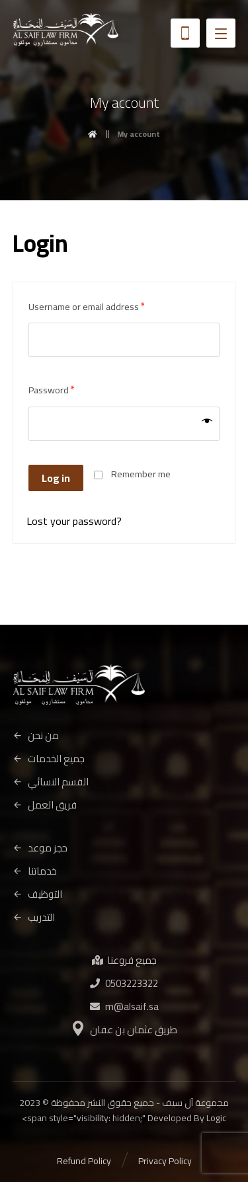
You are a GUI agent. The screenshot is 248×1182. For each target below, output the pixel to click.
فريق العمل (45, 804)
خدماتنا (35, 871)
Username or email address (86, 306)
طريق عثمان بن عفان (124, 1029)
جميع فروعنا (124, 960)
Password (51, 390)
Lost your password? (74, 521)
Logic (216, 1117)
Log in (56, 478)
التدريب (34, 917)
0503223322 (124, 983)
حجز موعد (40, 847)
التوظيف (37, 894)
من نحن (36, 735)
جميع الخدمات (49, 758)
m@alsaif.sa (124, 1006)
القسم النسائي (51, 781)
